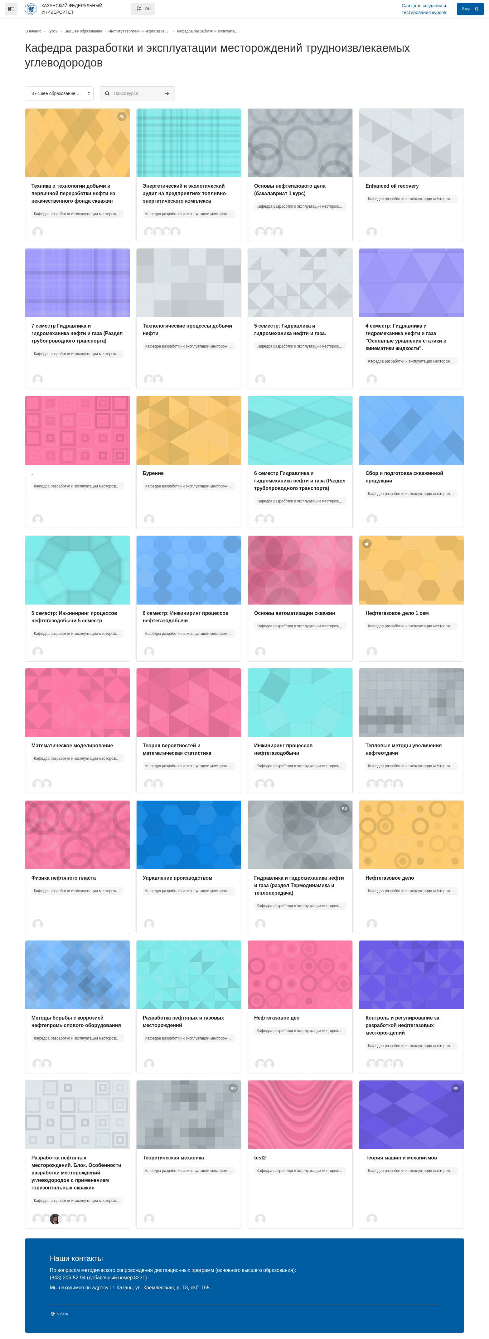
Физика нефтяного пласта (63, 878)
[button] (143, 9)
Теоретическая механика (173, 1157)
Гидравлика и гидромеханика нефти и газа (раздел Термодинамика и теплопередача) (299, 885)
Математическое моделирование (72, 745)
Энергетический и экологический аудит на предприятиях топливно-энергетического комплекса (185, 193)
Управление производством (177, 878)
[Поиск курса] (137, 93)
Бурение (153, 473)
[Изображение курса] (77, 143)
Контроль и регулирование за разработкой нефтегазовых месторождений (402, 1025)
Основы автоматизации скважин (294, 613)
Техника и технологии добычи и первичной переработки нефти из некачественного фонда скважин (73, 193)
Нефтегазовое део (277, 1017)
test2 (260, 1157)
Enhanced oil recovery (392, 186)
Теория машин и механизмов (401, 1157)
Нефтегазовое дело (390, 878)
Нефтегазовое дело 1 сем (397, 613)
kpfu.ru (62, 1314)
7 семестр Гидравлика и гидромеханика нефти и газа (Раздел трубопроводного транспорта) (77, 333)
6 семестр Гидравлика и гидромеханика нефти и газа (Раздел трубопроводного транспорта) (300, 481)
